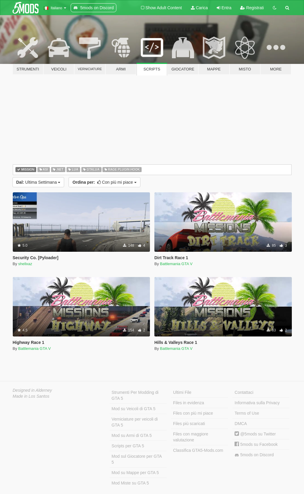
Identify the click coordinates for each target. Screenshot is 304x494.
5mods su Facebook (256, 444)
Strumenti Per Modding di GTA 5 (135, 395)
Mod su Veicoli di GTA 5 (134, 408)
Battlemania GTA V (176, 264)
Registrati (252, 7)
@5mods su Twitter (255, 434)
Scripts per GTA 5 (128, 445)
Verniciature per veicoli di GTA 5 (135, 422)
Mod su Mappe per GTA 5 (135, 472)
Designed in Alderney (32, 390)
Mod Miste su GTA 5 (130, 483)
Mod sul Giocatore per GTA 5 (137, 459)
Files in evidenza (188, 402)
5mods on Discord (254, 454)
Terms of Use (247, 413)
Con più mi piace (104, 182)
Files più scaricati (189, 423)
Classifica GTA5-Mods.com (198, 450)
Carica (199, 7)
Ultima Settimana (38, 182)
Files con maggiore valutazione (190, 437)
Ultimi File (182, 392)
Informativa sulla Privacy (257, 402)
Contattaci (244, 392)
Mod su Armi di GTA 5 (132, 435)
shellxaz (25, 264)
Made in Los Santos (31, 396)
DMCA (241, 423)
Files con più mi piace (193, 413)
